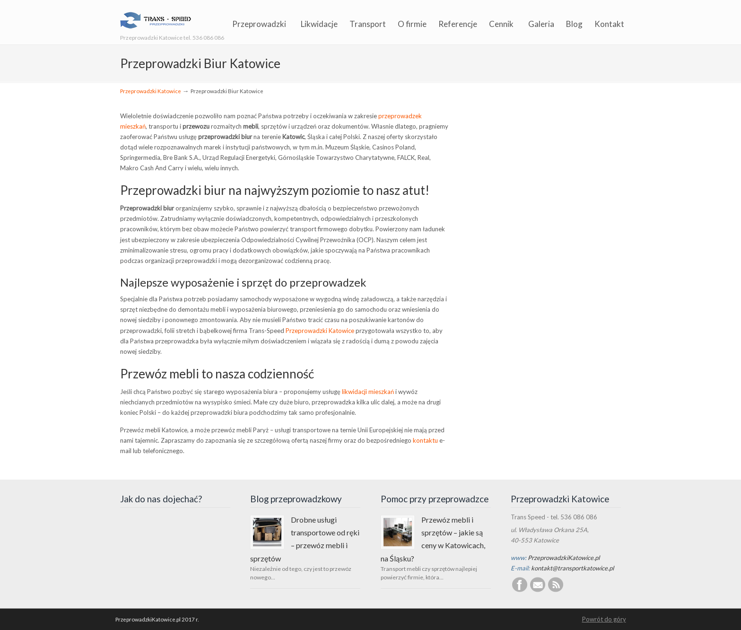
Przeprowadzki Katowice (150, 91)
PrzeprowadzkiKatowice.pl (564, 557)
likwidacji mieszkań (368, 391)
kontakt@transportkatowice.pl (572, 568)
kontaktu (425, 440)
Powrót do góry (604, 619)
